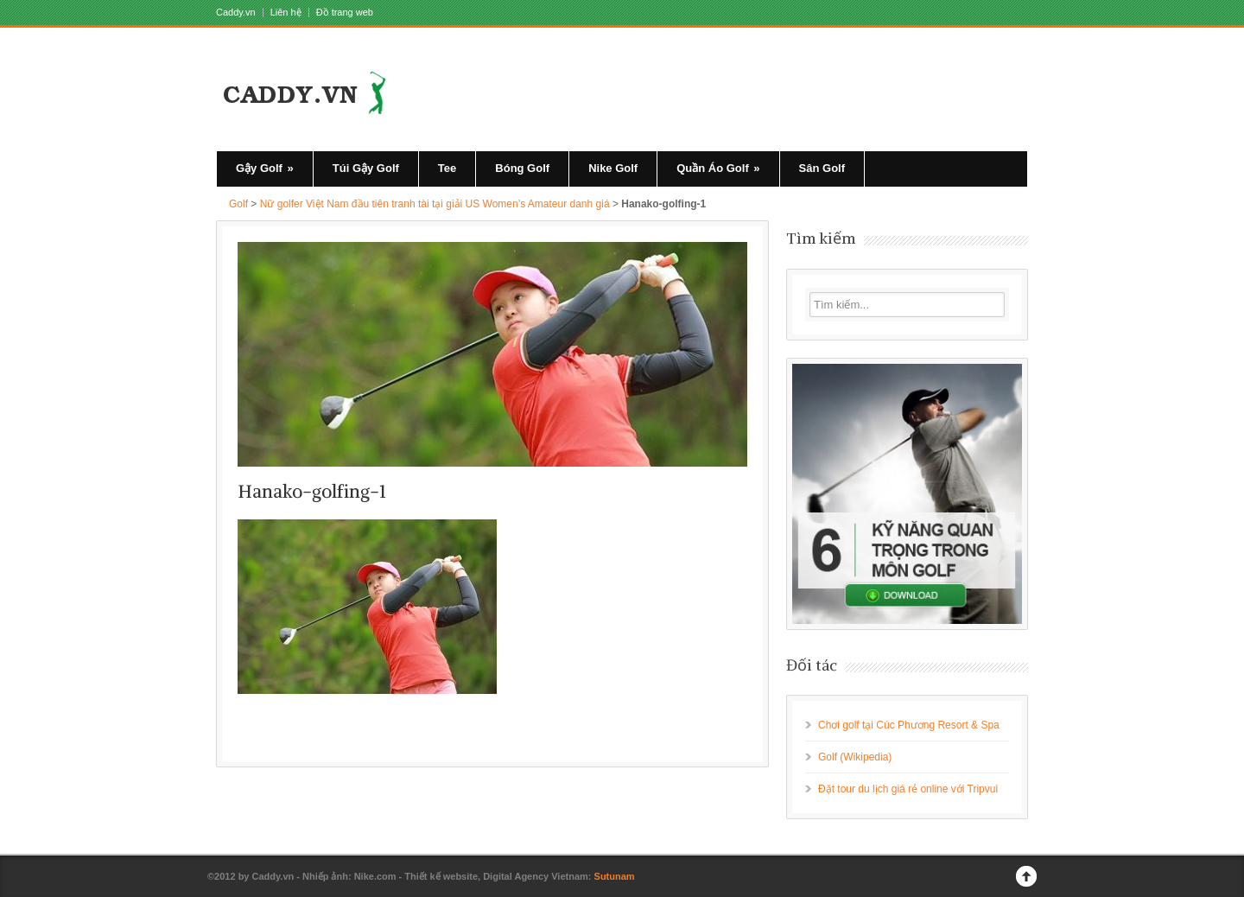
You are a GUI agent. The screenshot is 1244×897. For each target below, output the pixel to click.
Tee (447, 168)
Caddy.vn (236, 12)
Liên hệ (285, 12)
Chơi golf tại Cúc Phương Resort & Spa (909, 725)
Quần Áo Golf (717, 168)
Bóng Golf (522, 168)
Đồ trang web (344, 12)
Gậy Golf (265, 168)
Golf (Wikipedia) (855, 757)
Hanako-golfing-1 (312, 491)
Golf (238, 204)
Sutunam (614, 876)
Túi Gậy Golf (366, 168)
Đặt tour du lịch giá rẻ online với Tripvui (908, 789)
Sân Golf (822, 168)
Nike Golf (613, 168)
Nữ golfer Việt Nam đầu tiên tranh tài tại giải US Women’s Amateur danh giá (435, 204)
